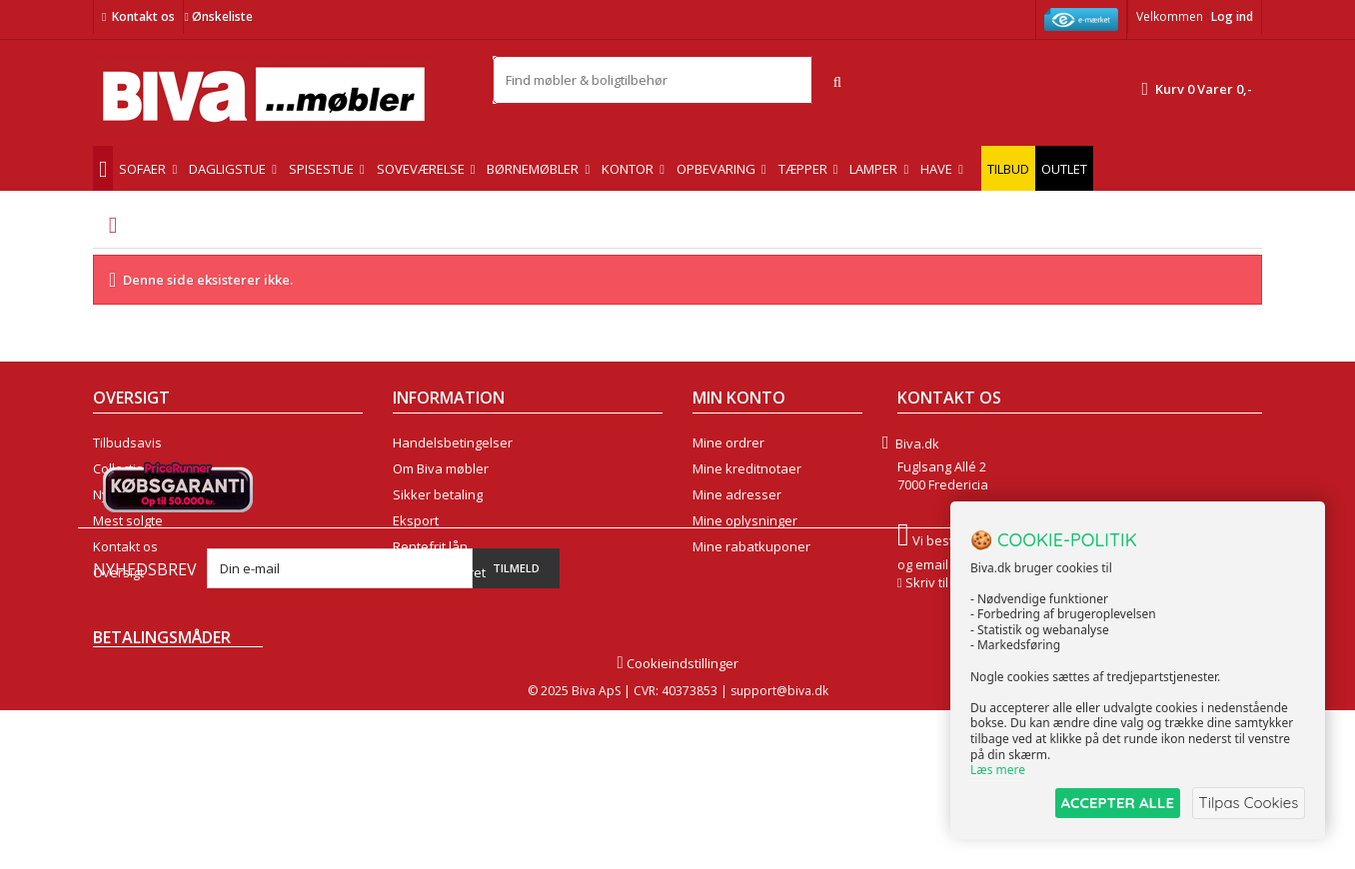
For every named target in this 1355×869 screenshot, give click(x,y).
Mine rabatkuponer (751, 546)
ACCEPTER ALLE (1110, 802)
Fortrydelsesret (439, 572)
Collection (122, 468)
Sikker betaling (438, 494)
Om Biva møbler (441, 468)
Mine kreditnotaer (746, 468)
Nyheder (119, 494)
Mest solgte (128, 520)
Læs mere (997, 770)
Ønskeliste (218, 16)
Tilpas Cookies (1247, 802)
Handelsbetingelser (453, 442)
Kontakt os (143, 16)
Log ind (1232, 16)
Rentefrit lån (430, 546)
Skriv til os (935, 582)
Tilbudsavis (127, 442)
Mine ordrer (728, 442)
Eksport (416, 520)
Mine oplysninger (744, 520)
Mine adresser (736, 494)
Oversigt (118, 572)
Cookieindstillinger (677, 822)
